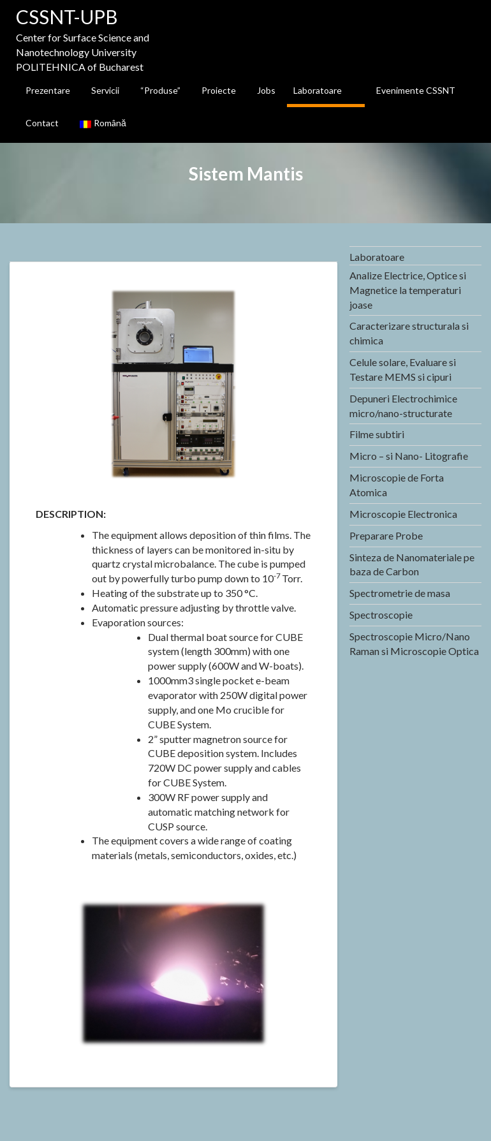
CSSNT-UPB (67, 16)
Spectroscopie (381, 614)
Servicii (105, 90)
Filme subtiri (376, 434)
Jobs (266, 90)
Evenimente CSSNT (415, 90)
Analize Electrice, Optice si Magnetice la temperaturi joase (407, 290)
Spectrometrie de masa (399, 593)
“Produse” (160, 90)
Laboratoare (317, 90)
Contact (42, 122)
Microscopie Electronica (403, 514)
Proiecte (219, 90)
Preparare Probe (386, 535)
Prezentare (48, 90)
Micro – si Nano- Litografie (408, 456)
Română (103, 122)
